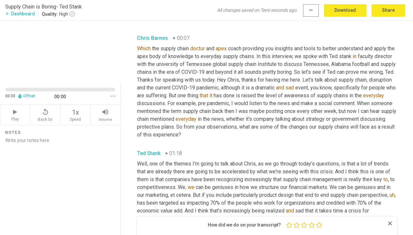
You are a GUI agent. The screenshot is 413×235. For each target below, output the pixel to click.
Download (345, 10)
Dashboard (20, 13)
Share (388, 10)
